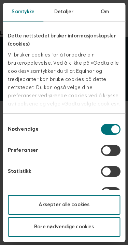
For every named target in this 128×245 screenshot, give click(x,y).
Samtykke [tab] (23, 11)
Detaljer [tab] (64, 11)
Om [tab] (105, 11)
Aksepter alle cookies (64, 204)
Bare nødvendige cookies (64, 226)
